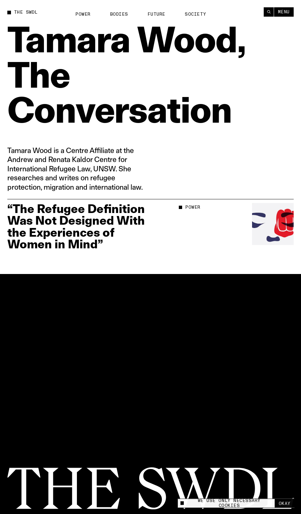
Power (83, 14)
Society (195, 14)
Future (156, 14)
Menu (284, 12)
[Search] (269, 12)
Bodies (119, 14)
